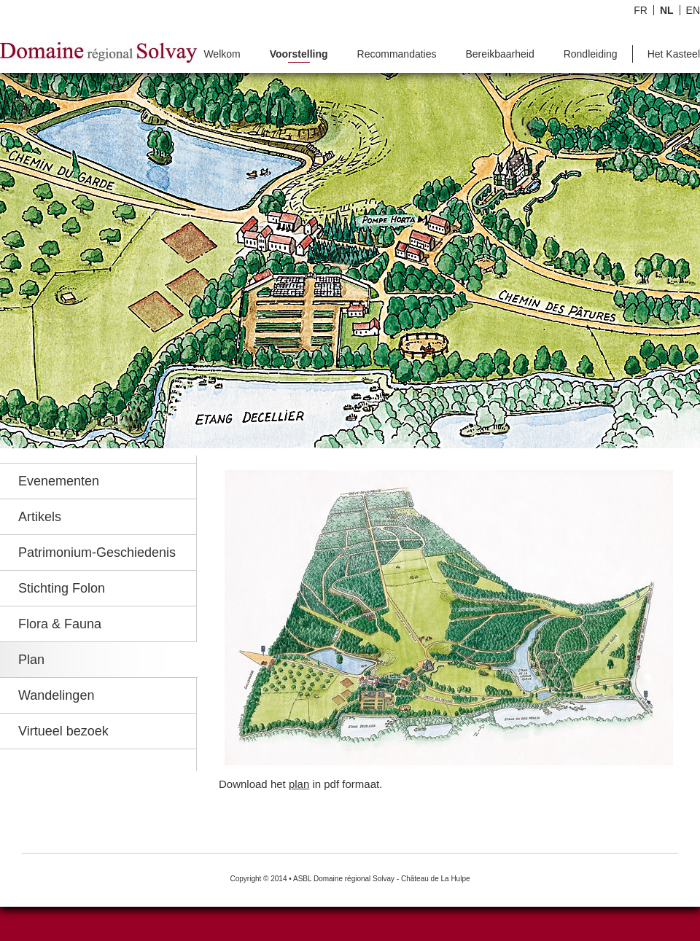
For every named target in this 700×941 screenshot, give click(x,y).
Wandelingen (56, 695)
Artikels (39, 516)
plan (299, 784)
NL (667, 10)
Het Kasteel (674, 54)
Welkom (221, 54)
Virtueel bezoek (63, 731)
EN (693, 10)
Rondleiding (591, 54)
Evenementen (58, 481)
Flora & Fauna (59, 624)
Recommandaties (397, 54)
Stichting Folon (61, 588)
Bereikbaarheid (500, 54)
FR (641, 10)
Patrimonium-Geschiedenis (97, 552)
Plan (31, 659)
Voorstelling (299, 54)
